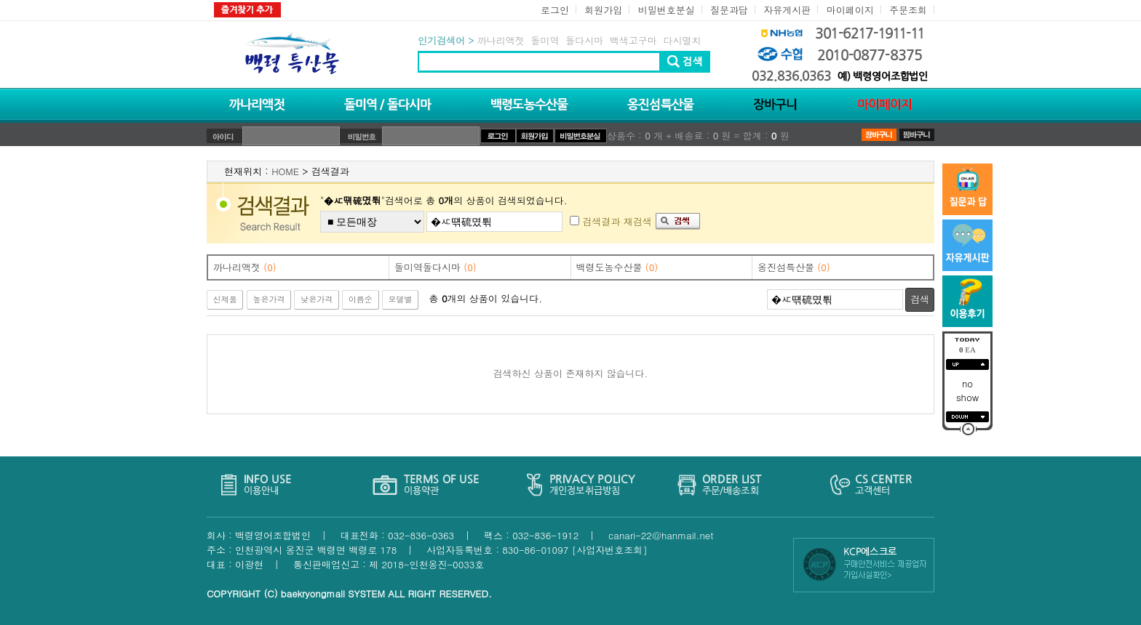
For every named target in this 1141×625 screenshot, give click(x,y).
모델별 (401, 299)
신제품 (225, 299)
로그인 (555, 10)
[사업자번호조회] (610, 550)
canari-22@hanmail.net (660, 535)
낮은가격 (317, 299)
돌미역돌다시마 (435, 267)
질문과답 (729, 10)
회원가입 (603, 10)
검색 (919, 299)
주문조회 (908, 10)
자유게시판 (787, 10)
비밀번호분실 (666, 10)
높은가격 (269, 299)
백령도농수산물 (617, 267)
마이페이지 (850, 10)
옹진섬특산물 (794, 267)
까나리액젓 (245, 267)
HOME (285, 171)
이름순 (361, 299)
